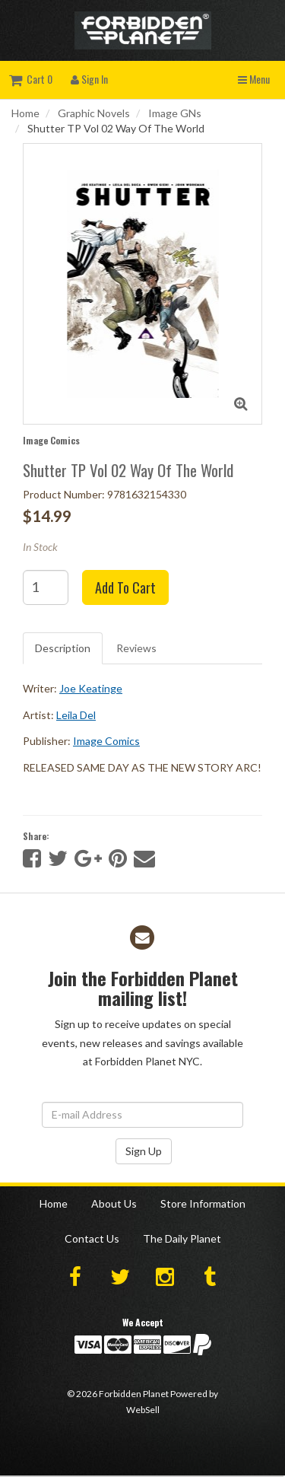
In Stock (40, 546)
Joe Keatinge (90, 688)
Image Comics (51, 440)
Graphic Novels (94, 113)
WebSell (143, 1409)
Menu (254, 79)
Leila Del (76, 714)
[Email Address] (142, 1115)
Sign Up (143, 1150)
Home (25, 113)
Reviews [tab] (136, 647)
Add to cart (125, 587)
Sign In (89, 79)
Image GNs (174, 113)
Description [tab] (62, 647)
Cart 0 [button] (30, 79)
